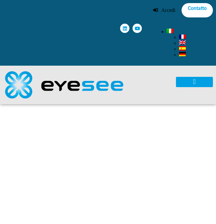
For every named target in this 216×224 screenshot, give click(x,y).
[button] (194, 82)
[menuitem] (170, 31)
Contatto (197, 8)
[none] (190, 43)
